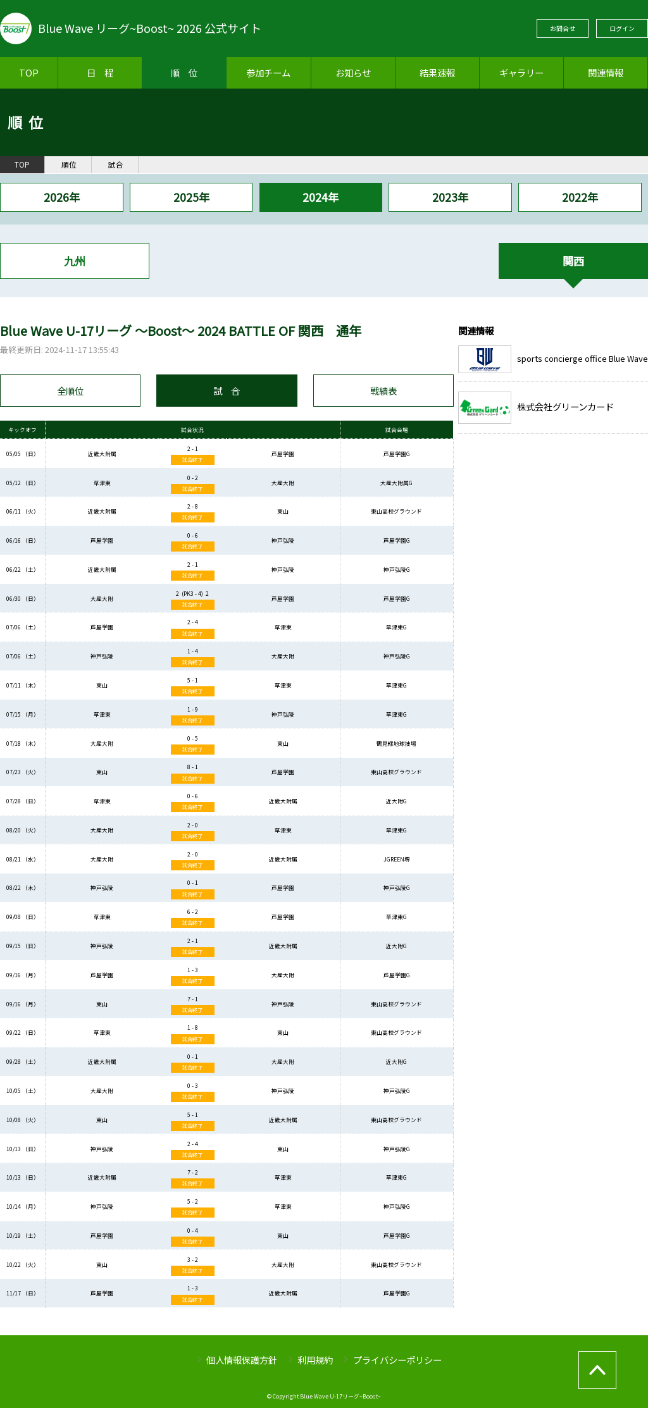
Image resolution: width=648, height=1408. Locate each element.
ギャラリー (521, 72)
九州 (74, 261)
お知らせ (353, 72)
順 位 (184, 72)
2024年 (320, 197)
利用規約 (315, 1359)
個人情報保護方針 (241, 1359)
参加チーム (268, 72)
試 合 (226, 390)
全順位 (70, 390)
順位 (69, 164)
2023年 (450, 197)
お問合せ (562, 28)
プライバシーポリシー (397, 1359)
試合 (115, 164)
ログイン (622, 28)
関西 (573, 261)
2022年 (580, 197)
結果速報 (437, 72)
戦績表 (383, 390)
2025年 (191, 197)
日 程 (100, 72)
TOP (29, 72)
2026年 (62, 197)
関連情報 (605, 72)
